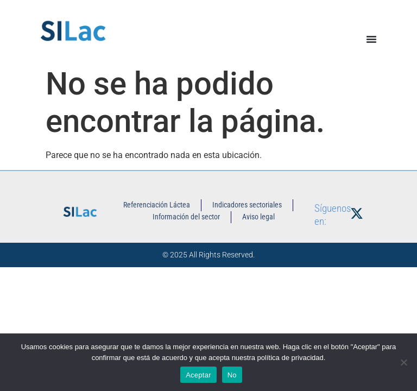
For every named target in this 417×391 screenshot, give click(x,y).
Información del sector (186, 216)
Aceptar (198, 375)
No (232, 375)
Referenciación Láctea (156, 204)
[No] (403, 362)
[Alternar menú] (371, 39)
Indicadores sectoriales (247, 204)
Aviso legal (258, 216)
